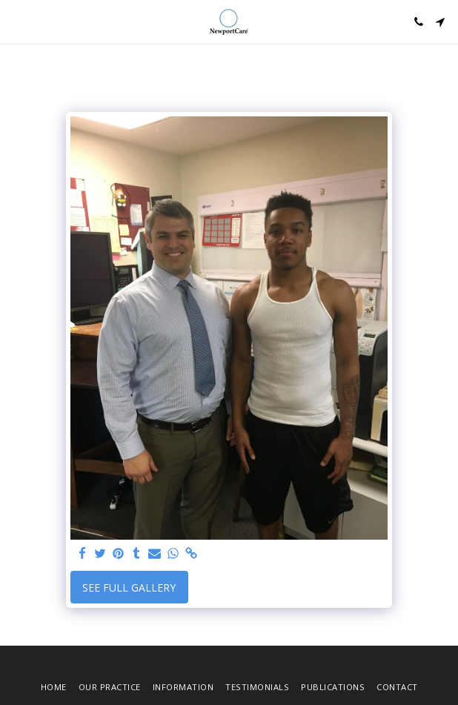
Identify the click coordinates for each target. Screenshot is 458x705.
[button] (16, 21)
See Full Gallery (129, 587)
